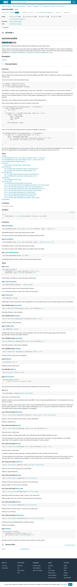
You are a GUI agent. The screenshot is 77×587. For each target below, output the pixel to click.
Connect (66, 562)
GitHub (65, 568)
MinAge (18, 502)
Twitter (65, 565)
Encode (18, 443)
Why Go (4, 562)
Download (50, 565)
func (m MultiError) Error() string (12, 179)
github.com (46, 6)
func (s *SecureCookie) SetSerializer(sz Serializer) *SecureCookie (21, 197)
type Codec (5, 163)
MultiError (8, 359)
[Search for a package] (39, 2)
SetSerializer (20, 515)
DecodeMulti (9, 225)
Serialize (17, 316)
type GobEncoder (6, 167)
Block (39, 415)
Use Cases (4, 565)
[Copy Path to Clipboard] (63, 6)
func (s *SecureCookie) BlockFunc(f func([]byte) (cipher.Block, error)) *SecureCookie (26, 185)
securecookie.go (24, 549)
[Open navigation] (73, 2)
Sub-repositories (36, 568)
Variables (4, 156)
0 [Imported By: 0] (67, 12)
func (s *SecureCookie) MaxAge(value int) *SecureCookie (19, 192)
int (22, 255)
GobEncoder (9, 295)
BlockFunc (19, 412)
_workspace (35, 6)
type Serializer (5, 199)
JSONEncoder (9, 326)
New (21, 216)
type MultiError (6, 177)
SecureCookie (9, 376)
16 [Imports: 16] (58, 12)
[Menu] (38, 27)
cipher (35, 415)
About (50, 562)
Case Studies (5, 568)
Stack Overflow (20, 570)
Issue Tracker (51, 570)
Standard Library (37, 565)
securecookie (59, 6)
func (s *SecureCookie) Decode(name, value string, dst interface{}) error (23, 186)
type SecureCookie (7, 181)
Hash (33, 464)
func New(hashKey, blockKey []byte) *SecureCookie (18, 183)
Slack (65, 570)
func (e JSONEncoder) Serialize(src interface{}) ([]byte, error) (20, 176)
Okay (70, 584)
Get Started (20, 562)
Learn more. (64, 584)
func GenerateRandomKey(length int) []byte (13, 161)
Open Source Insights (15, 23)
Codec (49, 228)
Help (18, 572)
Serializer (31, 518)
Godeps (29, 6)
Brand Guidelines (52, 575)
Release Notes (51, 572)
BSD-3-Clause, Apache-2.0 (46, 12)
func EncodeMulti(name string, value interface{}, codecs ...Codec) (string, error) (23, 159)
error (53, 228)
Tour (18, 568)
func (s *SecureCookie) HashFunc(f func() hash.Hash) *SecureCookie (22, 190)
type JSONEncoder (7, 172)
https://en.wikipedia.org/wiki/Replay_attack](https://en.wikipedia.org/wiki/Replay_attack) (29, 52)
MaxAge (18, 475)
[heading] (6, 2)
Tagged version (44, 16)
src (41, 6)
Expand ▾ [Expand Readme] (4, 60)
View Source (72, 212)
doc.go (3, 549)
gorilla (52, 6)
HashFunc (19, 462)
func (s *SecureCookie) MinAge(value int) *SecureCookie (19, 195)
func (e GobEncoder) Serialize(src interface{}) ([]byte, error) (20, 170)
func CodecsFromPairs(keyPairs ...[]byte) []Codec (17, 165)
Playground (20, 565)
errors (17, 216)
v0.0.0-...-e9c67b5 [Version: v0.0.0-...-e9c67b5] (8, 12)
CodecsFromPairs (11, 281)
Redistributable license (29, 16)
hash (29, 464)
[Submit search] (69, 2)
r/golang (66, 572)
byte (27, 255)
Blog (49, 568)
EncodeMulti (9, 239)
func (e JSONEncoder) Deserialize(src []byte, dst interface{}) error (21, 174)
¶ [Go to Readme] (13, 33)
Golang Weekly (67, 577)
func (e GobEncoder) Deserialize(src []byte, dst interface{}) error (21, 168)
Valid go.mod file (15, 16)
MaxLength (19, 488)
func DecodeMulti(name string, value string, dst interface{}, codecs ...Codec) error (23, 158)
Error (14, 369)
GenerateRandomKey (12, 252)
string (18, 228)
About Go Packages (37, 570)
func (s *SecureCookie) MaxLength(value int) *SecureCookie (20, 194)
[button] (10, 16)
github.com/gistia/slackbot (19, 6)
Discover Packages (6, 6)
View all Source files (69, 545)
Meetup (65, 575)
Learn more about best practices (17, 19)
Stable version (56, 16)
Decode (18, 425)
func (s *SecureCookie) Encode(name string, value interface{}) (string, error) (24, 188)
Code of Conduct (52, 577)
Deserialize (18, 305)
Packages (36, 562)
